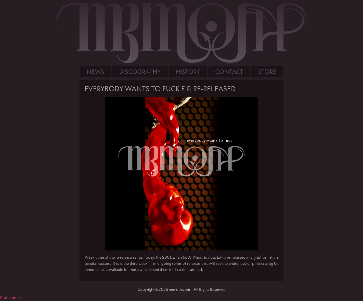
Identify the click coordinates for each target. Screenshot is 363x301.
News (95, 71)
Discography (140, 71)
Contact (229, 71)
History (188, 71)
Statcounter (10, 297)
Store (267, 71)
